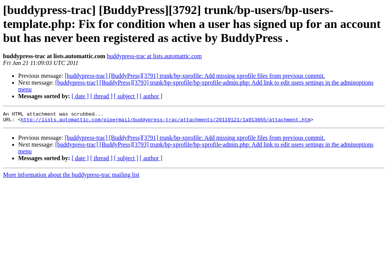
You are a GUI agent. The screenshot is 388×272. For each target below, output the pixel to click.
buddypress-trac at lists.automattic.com (154, 56)
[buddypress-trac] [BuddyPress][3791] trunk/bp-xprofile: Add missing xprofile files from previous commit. (195, 76)
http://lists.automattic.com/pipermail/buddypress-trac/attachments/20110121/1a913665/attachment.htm (165, 121)
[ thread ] (101, 96)
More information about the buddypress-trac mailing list (71, 177)
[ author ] (151, 96)
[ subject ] (126, 96)
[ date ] (80, 96)
